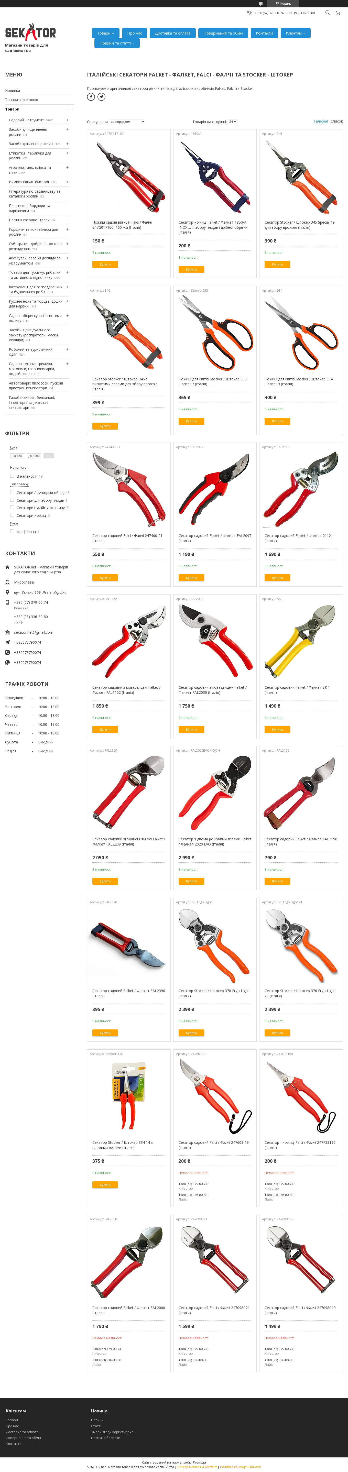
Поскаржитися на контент (197, 1467)
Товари (104, 33)
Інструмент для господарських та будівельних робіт (35, 289)
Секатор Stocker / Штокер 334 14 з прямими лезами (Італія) (122, 1145)
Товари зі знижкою (21, 99)
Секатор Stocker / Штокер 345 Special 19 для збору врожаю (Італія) (300, 225)
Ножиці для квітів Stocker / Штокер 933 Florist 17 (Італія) (213, 382)
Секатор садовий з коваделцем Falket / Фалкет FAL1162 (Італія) (126, 690)
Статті (96, 1426)
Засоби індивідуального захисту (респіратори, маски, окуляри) (34, 334)
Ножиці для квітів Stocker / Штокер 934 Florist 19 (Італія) (299, 382)
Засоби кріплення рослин (31, 143)
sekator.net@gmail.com (33, 632)
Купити (105, 264)
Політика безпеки (105, 1437)
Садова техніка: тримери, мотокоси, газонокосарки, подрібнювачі (32, 368)
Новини (97, 1420)
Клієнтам (294, 33)
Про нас (134, 33)
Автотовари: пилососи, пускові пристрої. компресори (36, 386)
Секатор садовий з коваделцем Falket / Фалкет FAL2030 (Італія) (213, 690)
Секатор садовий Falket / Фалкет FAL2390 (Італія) (128, 993)
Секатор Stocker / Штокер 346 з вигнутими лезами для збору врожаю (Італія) (125, 384)
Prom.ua (199, 1462)
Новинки (12, 90)
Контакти (264, 33)
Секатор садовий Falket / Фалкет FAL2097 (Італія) (215, 538)
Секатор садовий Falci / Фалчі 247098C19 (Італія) (300, 1310)
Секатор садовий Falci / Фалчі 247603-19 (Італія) (214, 1145)
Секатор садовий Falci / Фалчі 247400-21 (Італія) (127, 538)
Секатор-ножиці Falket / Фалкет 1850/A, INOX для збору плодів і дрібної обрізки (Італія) (213, 227)
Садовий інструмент (26, 119)
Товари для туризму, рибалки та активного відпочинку (34, 275)
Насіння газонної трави (29, 219)
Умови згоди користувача (112, 1432)
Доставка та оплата (173, 33)
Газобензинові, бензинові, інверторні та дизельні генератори (32, 402)
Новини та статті (115, 43)
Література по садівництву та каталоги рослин (34, 194)
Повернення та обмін (223, 33)
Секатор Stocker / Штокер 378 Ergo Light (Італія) (214, 993)
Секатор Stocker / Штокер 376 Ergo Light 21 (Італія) (300, 993)
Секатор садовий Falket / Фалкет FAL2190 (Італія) (301, 842)
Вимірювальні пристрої (29, 181)
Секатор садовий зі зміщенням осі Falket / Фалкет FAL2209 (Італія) (128, 842)
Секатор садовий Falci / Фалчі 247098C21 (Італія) (214, 1310)
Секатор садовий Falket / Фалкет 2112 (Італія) (298, 538)
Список (337, 121)
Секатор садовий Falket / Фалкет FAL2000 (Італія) (128, 1310)
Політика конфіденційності (240, 1467)
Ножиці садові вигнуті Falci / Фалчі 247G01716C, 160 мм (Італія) (122, 225)
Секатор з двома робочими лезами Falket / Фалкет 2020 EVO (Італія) (215, 842)
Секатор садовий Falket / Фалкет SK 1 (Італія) (297, 690)
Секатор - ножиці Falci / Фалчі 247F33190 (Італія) (300, 1145)
